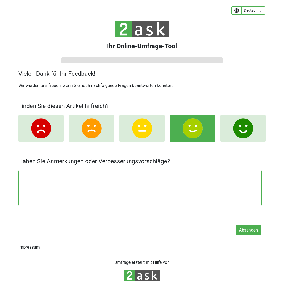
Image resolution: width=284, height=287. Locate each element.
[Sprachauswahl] (253, 10)
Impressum (29, 247)
